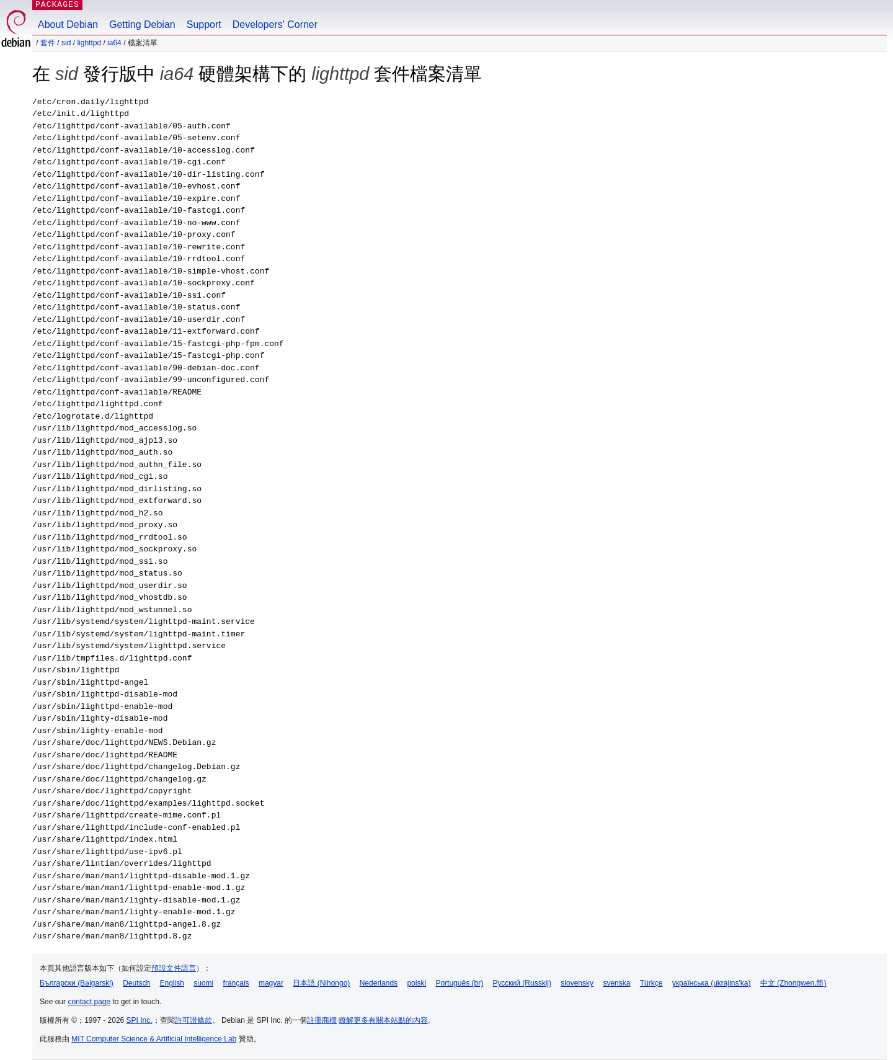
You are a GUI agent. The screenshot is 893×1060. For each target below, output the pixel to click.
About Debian (68, 24)
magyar (271, 983)
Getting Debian (142, 24)
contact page (89, 1001)
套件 (47, 42)
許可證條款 (193, 1020)
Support (204, 24)
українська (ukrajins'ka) (711, 983)
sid (66, 42)
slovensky (577, 983)
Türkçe (651, 983)
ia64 (114, 42)
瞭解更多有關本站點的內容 (383, 1020)
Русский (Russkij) (521, 983)
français (236, 983)
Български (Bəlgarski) (76, 983)
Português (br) (459, 983)
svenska (616, 983)
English (172, 983)
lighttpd (89, 42)
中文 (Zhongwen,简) (793, 983)
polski (416, 983)
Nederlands (379, 983)
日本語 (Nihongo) (321, 983)
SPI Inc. (140, 1020)
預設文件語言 (173, 968)
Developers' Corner (275, 24)
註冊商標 (322, 1020)
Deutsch (136, 983)
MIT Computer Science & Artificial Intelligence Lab (153, 1039)
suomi (203, 983)
